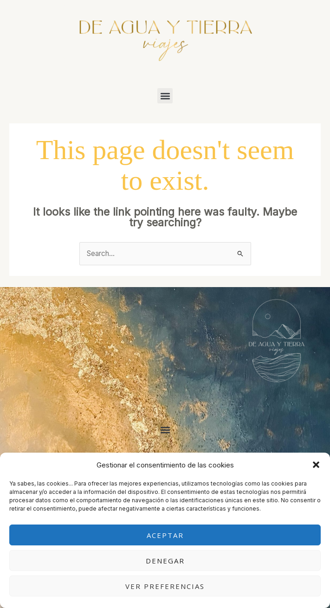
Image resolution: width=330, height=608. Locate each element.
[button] (316, 464)
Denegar (165, 560)
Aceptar (165, 535)
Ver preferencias (165, 586)
